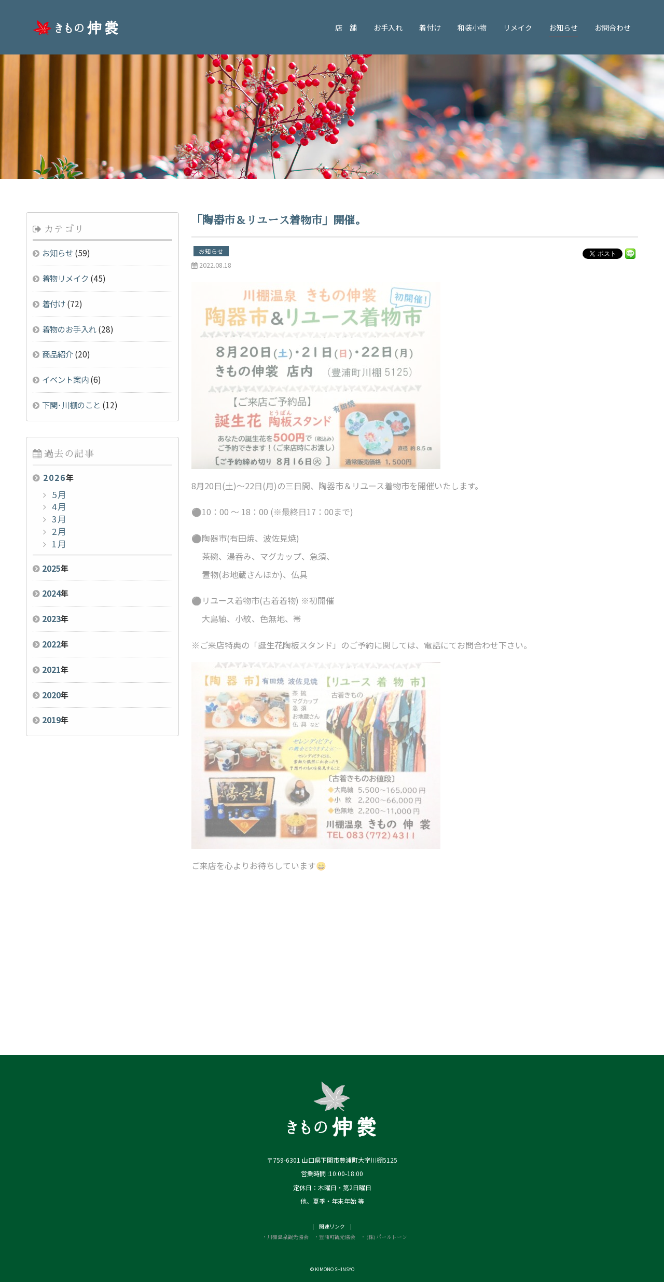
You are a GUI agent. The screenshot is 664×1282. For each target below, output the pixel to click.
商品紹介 (57, 354)
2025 (51, 568)
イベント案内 (65, 379)
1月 (58, 543)
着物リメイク (65, 278)
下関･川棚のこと (71, 404)
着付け (430, 27)
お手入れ (388, 27)
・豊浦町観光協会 (334, 1237)
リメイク (517, 27)
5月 (58, 494)
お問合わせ (612, 27)
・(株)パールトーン (384, 1237)
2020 (51, 694)
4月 (58, 506)
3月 (58, 519)
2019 (51, 719)
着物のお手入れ (69, 329)
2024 (51, 593)
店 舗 (346, 27)
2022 (51, 644)
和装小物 (472, 27)
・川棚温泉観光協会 (285, 1237)
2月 (58, 531)
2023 (51, 618)
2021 (51, 669)
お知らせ (563, 27)
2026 (54, 477)
